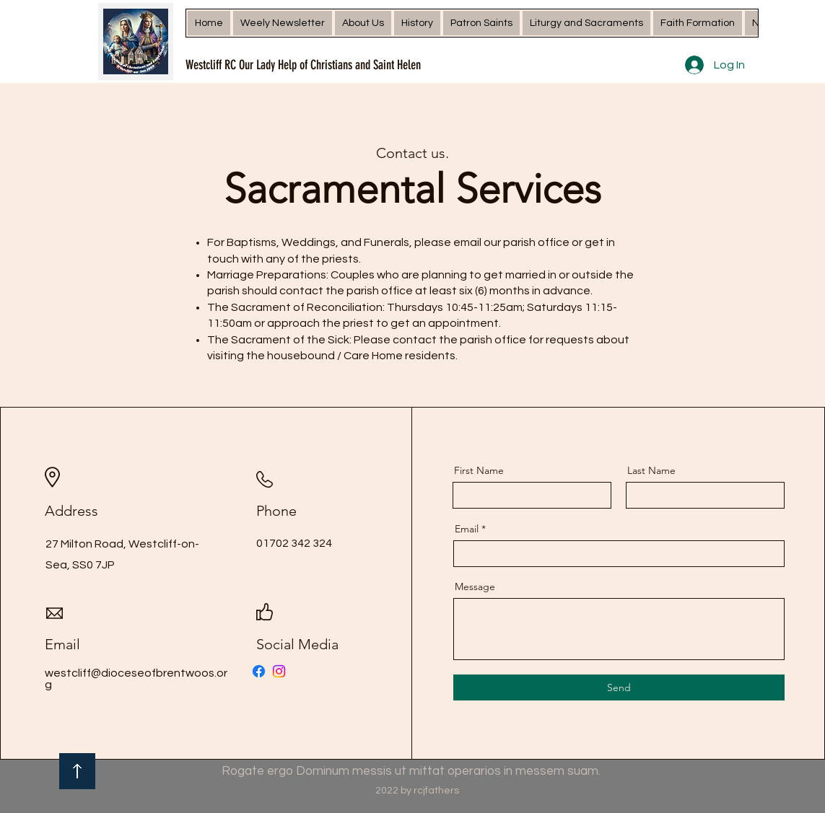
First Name (479, 470)
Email (467, 529)
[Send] (619, 687)
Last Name (651, 470)
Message (475, 586)
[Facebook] (258, 671)
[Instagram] (279, 671)
